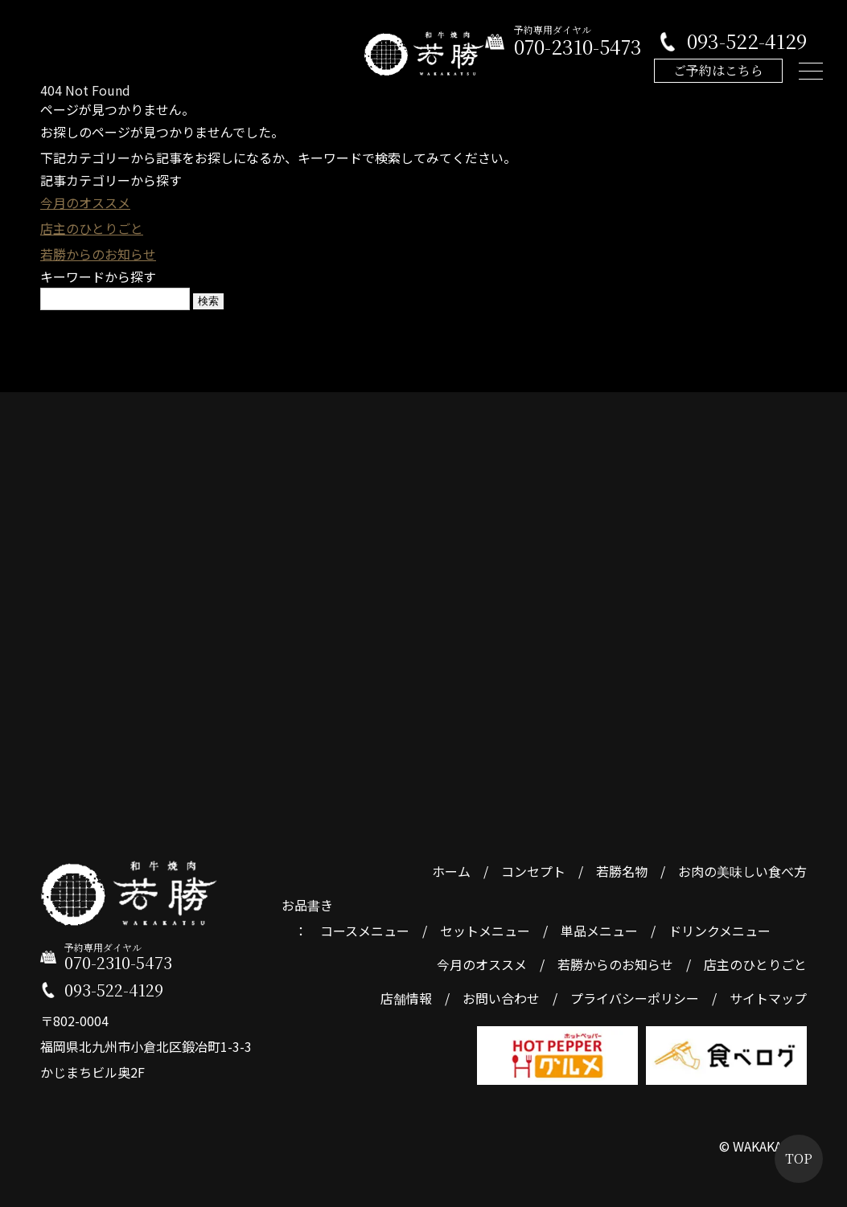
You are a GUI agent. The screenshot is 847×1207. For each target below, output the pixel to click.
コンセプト (533, 871)
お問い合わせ (501, 998)
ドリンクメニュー (719, 930)
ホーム (451, 871)
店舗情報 (406, 998)
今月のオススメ (85, 202)
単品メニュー (599, 930)
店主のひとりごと (91, 228)
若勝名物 (622, 871)
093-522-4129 (747, 41)
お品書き (307, 904)
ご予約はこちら (718, 70)
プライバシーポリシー (634, 998)
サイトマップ (768, 998)
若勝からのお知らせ (98, 254)
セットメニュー (485, 930)
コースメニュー (364, 930)
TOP (798, 1158)
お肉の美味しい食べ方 (742, 871)
